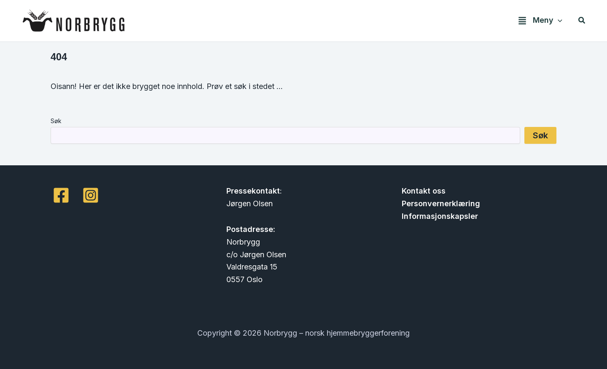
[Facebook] (61, 195)
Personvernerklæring (441, 203)
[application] (557, 20)
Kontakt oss (424, 190)
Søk (56, 120)
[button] (537, 20)
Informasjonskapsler (440, 216)
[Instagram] (90, 195)
